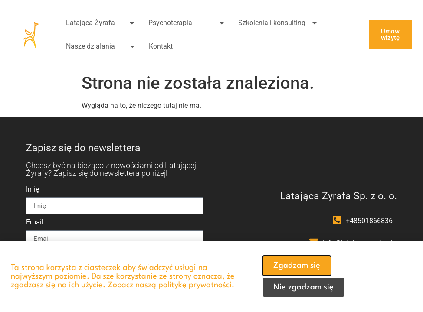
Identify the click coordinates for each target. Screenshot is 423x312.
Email (34, 222)
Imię (32, 189)
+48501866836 (369, 221)
